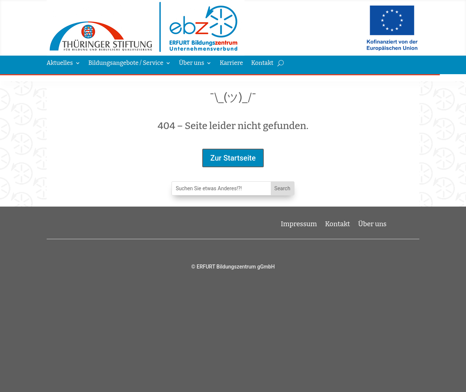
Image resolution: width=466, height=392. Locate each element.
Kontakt (262, 63)
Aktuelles (60, 63)
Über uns (191, 63)
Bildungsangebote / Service (126, 63)
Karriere (231, 63)
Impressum (299, 223)
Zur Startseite (233, 158)
